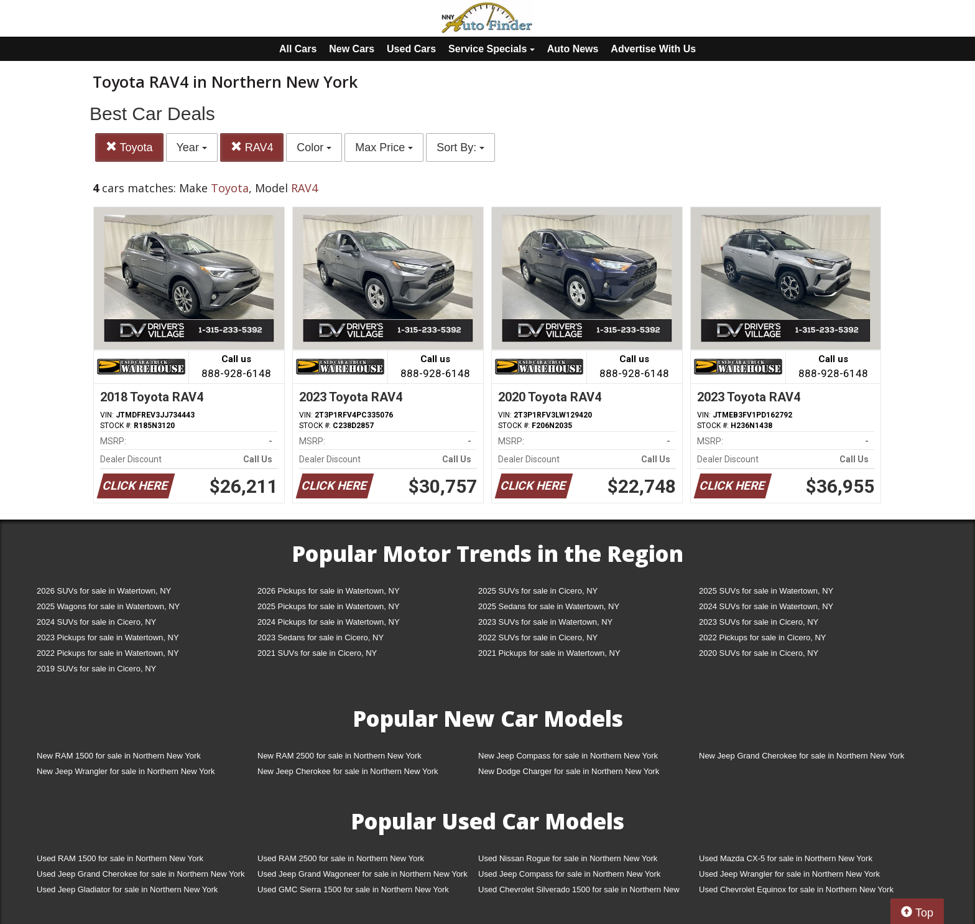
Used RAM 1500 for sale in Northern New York (120, 858)
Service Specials (491, 49)
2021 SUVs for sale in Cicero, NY (317, 653)
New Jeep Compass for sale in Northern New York (568, 755)
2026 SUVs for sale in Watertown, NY (104, 590)
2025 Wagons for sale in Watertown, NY (108, 606)
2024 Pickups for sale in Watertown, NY (328, 622)
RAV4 (252, 147)
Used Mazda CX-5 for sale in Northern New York (785, 858)
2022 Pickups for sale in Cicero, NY (762, 637)
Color (314, 147)
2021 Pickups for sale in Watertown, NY (549, 653)
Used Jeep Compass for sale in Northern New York (569, 874)
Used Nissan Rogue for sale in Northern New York (567, 858)
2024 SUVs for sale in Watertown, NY (766, 606)
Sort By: (460, 147)
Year (192, 147)
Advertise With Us (653, 49)
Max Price (384, 147)
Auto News (573, 49)
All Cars (298, 49)
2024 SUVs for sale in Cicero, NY (96, 622)
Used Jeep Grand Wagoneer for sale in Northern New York (362, 874)
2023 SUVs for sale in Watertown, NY (545, 622)
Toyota (129, 147)
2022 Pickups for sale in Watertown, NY (108, 653)
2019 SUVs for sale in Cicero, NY (96, 668)
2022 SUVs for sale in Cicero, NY (538, 637)
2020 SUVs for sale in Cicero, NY (758, 653)
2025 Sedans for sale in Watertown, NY (548, 606)
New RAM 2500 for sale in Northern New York (339, 755)
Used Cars (411, 49)
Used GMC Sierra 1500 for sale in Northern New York (353, 889)
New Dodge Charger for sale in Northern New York (568, 771)
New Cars (351, 49)
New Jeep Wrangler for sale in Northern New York (126, 771)
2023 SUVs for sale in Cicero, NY (758, 622)
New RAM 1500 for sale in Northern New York (119, 755)
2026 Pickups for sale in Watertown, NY (328, 590)
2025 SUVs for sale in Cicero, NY (538, 590)
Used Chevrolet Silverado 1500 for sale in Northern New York (579, 892)
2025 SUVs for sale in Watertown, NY (766, 590)
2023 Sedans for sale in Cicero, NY (320, 637)
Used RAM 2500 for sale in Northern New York (340, 858)
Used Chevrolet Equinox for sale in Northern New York (796, 889)
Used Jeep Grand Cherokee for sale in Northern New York (141, 874)
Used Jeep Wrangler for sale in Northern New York (789, 874)
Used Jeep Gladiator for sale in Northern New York (127, 889)
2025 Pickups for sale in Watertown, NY (328, 606)
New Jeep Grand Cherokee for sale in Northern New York (801, 755)
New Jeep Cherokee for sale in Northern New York (347, 771)
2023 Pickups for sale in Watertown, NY (108, 637)
